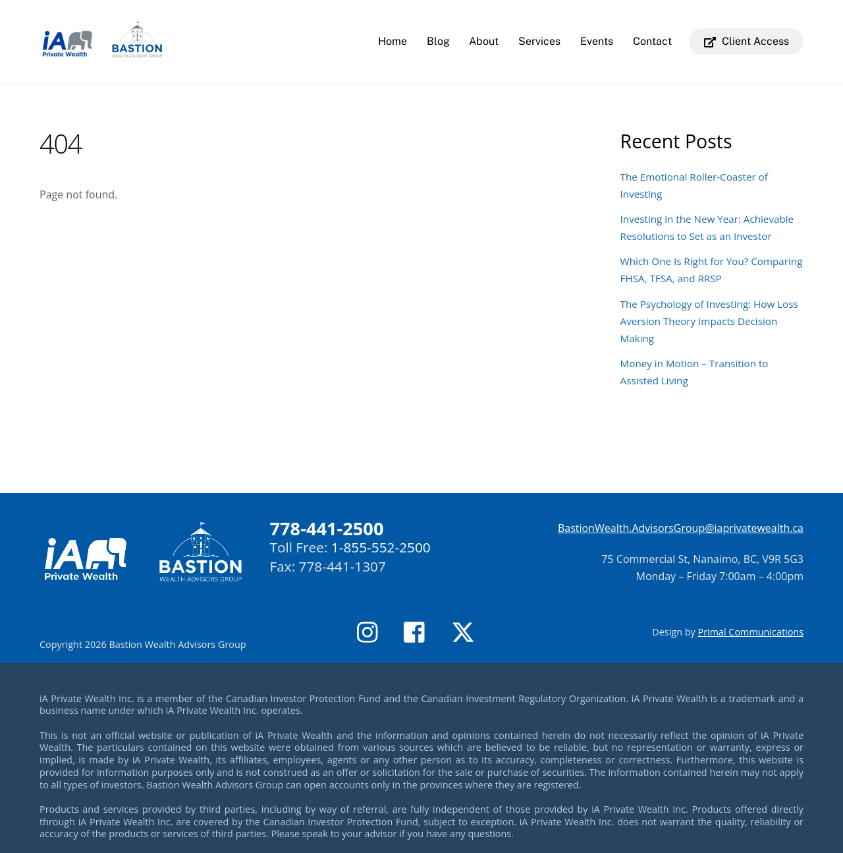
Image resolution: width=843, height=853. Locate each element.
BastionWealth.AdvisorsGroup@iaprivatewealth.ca (680, 528)
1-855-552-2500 (381, 547)
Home (392, 41)
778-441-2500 (327, 528)
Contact (652, 41)
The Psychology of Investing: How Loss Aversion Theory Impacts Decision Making (709, 321)
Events (596, 41)
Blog (438, 41)
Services (539, 41)
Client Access (746, 41)
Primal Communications (750, 632)
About (484, 41)
